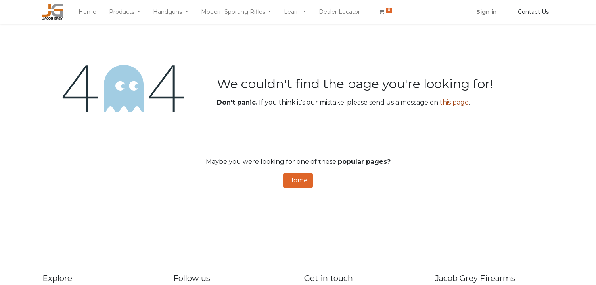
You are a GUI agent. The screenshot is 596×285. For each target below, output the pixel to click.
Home (298, 180)
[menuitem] (87, 12)
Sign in (486, 11)
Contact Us (533, 11)
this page (454, 102)
